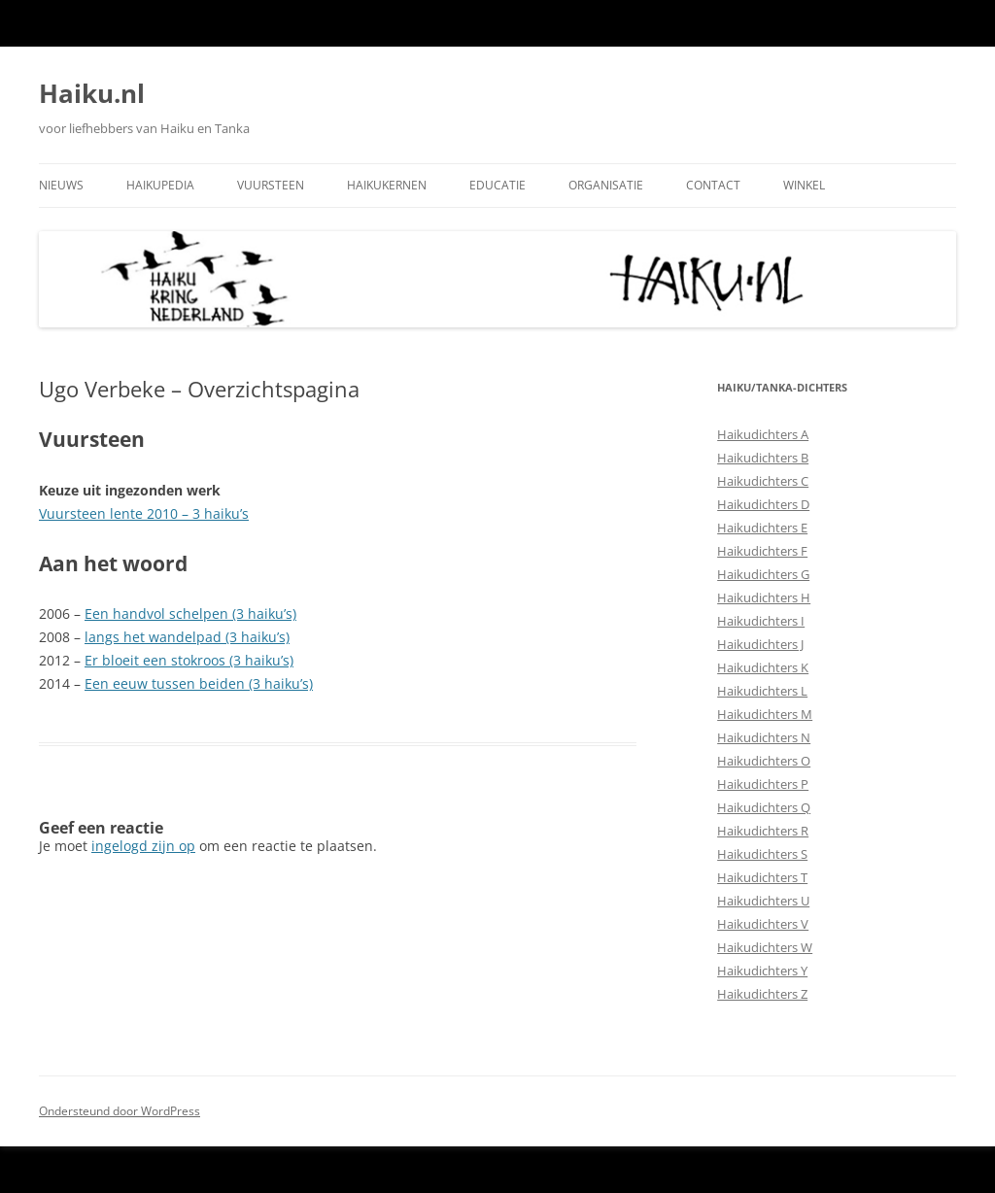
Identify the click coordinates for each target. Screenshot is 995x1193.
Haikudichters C (762, 481)
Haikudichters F (762, 551)
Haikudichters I (761, 621)
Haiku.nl (92, 93)
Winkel (804, 185)
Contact (713, 185)
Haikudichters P (762, 784)
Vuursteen (270, 185)
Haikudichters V (762, 924)
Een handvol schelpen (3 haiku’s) (190, 613)
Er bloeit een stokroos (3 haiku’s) (189, 660)
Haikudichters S (762, 854)
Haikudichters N (763, 737)
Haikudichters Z (762, 994)
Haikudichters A (762, 434)
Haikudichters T (762, 877)
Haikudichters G (763, 574)
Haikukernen (387, 185)
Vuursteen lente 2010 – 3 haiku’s (144, 513)
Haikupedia (160, 185)
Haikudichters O (763, 760)
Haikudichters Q (763, 807)
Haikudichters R (762, 830)
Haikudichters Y (762, 970)
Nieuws (61, 185)
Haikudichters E (762, 527)
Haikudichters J (760, 644)
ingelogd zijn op (143, 845)
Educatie (497, 185)
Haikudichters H (763, 597)
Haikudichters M (764, 714)
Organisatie (605, 185)
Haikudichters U (763, 900)
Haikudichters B (762, 457)
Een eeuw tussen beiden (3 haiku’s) (199, 683)
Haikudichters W (764, 947)
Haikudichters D (763, 504)
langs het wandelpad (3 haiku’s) (187, 637)
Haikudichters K (762, 667)
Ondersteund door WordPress (119, 1111)
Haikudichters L (762, 690)
